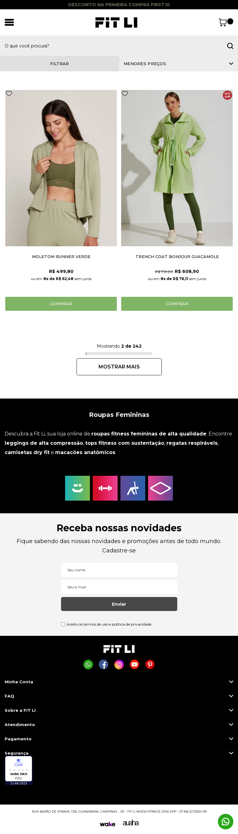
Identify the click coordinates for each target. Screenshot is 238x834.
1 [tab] (119, 60)
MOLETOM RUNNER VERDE (61, 256)
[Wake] (107, 824)
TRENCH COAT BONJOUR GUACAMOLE (177, 256)
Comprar (61, 303)
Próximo (119, 366)
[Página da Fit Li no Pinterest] (150, 664)
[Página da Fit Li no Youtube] (134, 664)
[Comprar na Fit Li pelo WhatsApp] (88, 664)
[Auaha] (131, 823)
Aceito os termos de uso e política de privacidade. (109, 624)
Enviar (119, 604)
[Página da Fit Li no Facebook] (103, 664)
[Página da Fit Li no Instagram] (119, 664)
